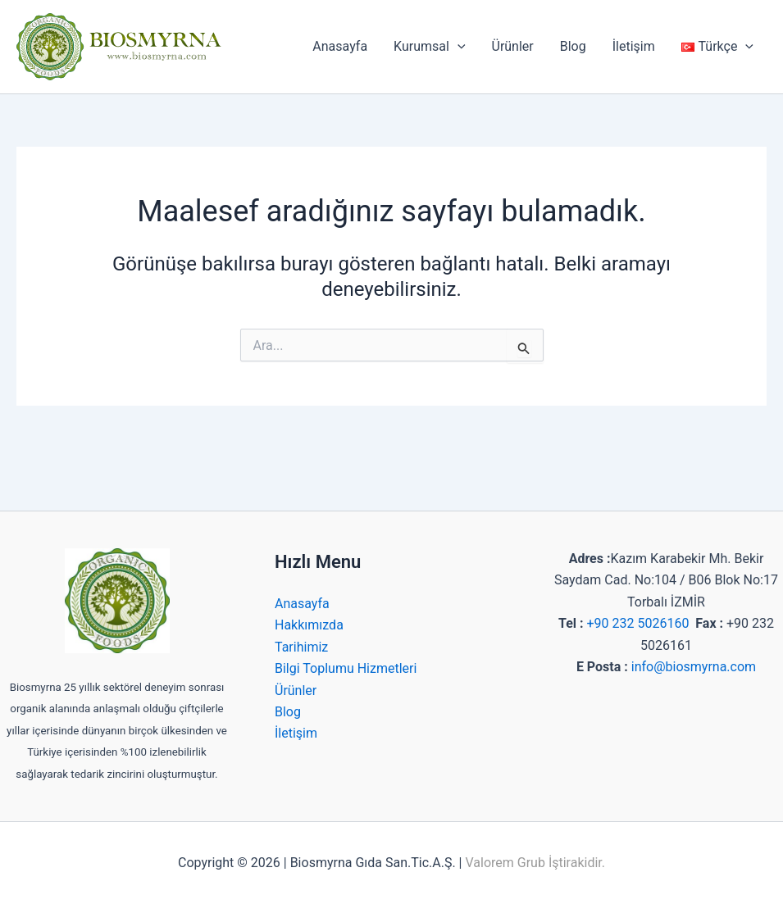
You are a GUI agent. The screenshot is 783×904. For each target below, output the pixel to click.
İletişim (633, 46)
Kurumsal (429, 46)
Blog (573, 46)
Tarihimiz (301, 647)
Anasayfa (339, 46)
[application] (457, 46)
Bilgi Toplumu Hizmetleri (346, 668)
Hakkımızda (309, 625)
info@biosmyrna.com (693, 667)
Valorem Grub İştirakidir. (535, 862)
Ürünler (513, 46)
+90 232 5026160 (637, 623)
